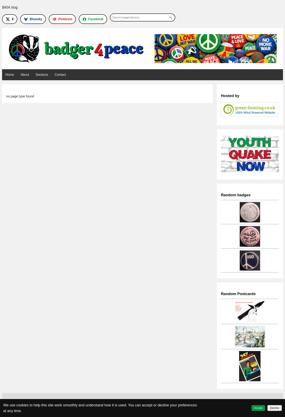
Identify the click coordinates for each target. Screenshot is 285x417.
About (25, 74)
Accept (258, 407)
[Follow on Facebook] (93, 19)
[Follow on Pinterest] (62, 19)
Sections (42, 74)
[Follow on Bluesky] (33, 19)
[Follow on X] (9, 19)
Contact (60, 74)
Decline (274, 407)
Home (9, 74)
